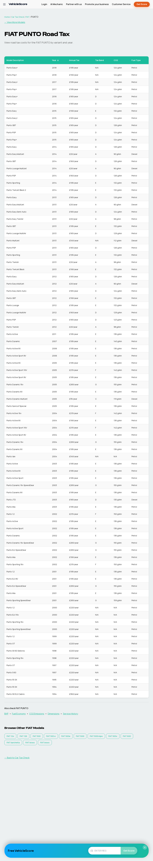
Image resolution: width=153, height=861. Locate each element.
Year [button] (55, 60)
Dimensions (53, 713)
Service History (70, 713)
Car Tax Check (17, 17)
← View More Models (14, 22)
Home (7, 17)
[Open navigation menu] (4, 4)
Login (44, 4)
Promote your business (97, 4)
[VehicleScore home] (18, 4)
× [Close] (145, 847)
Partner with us (74, 4)
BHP (6, 713)
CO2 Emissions (36, 713)
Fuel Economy (19, 713)
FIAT (28, 17)
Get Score (142, 4)
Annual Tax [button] (75, 60)
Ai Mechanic (56, 4)
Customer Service (121, 4)
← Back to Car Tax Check (17, 757)
